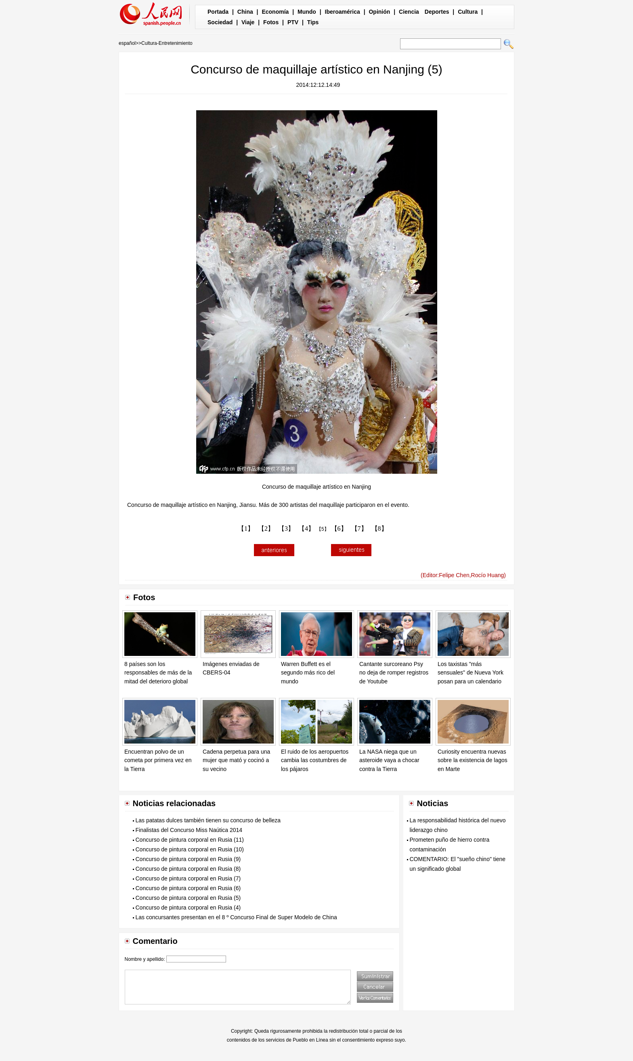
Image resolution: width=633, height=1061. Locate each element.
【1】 (246, 528)
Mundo (307, 11)
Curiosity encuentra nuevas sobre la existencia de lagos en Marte (472, 760)
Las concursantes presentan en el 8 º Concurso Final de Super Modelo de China (236, 917)
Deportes (437, 11)
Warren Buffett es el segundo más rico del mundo (308, 673)
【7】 (359, 528)
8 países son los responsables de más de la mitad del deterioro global (158, 673)
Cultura (468, 11)
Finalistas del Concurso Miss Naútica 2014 (189, 830)
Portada (218, 11)
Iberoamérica (342, 11)
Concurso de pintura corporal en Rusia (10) (190, 849)
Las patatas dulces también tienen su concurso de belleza (208, 820)
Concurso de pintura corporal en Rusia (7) (188, 878)
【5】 (322, 529)
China (245, 11)
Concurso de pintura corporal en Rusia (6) (188, 888)
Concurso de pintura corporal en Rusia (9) (188, 859)
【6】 (339, 528)
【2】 (266, 528)
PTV (292, 22)
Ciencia (409, 11)
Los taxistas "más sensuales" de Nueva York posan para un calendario (470, 673)
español (127, 43)
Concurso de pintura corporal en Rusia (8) (188, 869)
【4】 (306, 528)
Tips (313, 22)
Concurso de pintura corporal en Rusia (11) (190, 839)
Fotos (271, 22)
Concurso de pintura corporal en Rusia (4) (188, 907)
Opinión (379, 11)
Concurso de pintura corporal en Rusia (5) (188, 898)
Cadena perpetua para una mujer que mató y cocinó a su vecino (236, 760)
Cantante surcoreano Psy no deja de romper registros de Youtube (393, 673)
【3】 (286, 528)
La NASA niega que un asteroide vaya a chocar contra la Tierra (389, 760)
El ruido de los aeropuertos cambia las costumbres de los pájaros (314, 760)
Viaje (247, 22)
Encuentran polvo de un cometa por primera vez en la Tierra (158, 760)
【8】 (379, 528)
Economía (275, 11)
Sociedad (220, 22)
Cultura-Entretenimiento (167, 43)
